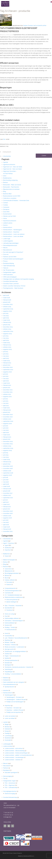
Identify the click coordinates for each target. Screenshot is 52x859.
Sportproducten (9, 686)
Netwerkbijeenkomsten (10, 245)
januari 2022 (6, 387)
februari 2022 (7, 385)
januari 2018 (6, 491)
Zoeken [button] (44, 155)
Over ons (5, 254)
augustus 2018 (7, 475)
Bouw (6, 578)
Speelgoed (8, 665)
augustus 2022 (7, 372)
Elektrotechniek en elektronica (14, 597)
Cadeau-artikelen (10, 580)
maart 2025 (6, 320)
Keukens (7, 625)
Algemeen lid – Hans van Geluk (12, 169)
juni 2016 (5, 520)
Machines (7, 640)
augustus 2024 (7, 333)
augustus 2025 (7, 311)
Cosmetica (8, 593)
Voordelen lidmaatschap (10, 281)
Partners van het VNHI (9, 256)
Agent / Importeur (8, 543)
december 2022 (8, 367)
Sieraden (7, 662)
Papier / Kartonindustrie (12, 656)
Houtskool (9, 610)
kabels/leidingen (11, 602)
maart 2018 (6, 486)
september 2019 (8, 448)
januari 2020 (6, 439)
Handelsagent (9, 695)
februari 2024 (7, 345)
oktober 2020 (7, 419)
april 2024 (6, 340)
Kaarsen (8, 584)
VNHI (7, 853)
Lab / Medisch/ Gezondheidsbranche (16, 638)
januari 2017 (6, 509)
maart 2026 (6, 297)
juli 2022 (5, 374)
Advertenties (7, 156)
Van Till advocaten (8, 270)
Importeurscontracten (9, 220)
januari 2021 (6, 412)
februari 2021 (7, 410)
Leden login (6, 238)
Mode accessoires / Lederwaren (14, 647)
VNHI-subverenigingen (10, 277)
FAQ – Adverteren (10, 783)
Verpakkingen (9, 671)
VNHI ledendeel (8, 274)
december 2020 (8, 414)
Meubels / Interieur (10, 644)
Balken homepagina (9, 560)
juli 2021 (5, 399)
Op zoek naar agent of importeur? (13, 252)
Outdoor (7, 653)
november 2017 (7, 493)
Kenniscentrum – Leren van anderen (13, 234)
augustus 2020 (7, 423)
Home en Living (9, 614)
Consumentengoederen (12, 590)
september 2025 (8, 309)
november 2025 (8, 304)
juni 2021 (5, 401)
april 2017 (6, 502)
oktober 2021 (7, 394)
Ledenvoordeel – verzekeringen (14, 757)
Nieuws (5, 247)
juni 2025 (5, 313)
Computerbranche (10, 588)
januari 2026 (6, 302)
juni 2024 (5, 336)
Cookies (5, 205)
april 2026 (6, 295)
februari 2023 (7, 363)
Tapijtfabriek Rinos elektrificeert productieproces (18, 29)
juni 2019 (5, 455)
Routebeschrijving (8, 263)
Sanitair (7, 658)
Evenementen (7, 214)
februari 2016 (7, 529)
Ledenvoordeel (7, 746)
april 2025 (6, 318)
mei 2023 (6, 356)
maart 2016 (6, 527)
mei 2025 (6, 315)
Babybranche (9, 571)
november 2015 (7, 531)
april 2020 (6, 432)
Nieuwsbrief (6, 765)
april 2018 (6, 484)
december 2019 (8, 441)
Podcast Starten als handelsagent (13, 259)
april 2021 (6, 405)
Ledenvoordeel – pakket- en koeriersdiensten (18, 755)
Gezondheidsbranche (9, 684)
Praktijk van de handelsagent (14, 701)
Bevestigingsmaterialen (12, 573)
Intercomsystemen (12, 599)
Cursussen (6, 207)
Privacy (5, 261)
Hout (6, 616)
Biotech (7, 575)
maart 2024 (6, 342)
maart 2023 (6, 360)
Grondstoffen (9, 608)
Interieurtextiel (10, 629)
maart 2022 (6, 383)
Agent (6, 545)
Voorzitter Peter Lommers (11, 283)
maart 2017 (6, 504)
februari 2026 (7, 300)
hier (4, 139)
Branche (5, 566)
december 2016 (8, 511)
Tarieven (5, 268)
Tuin (4, 778)
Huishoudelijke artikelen (12, 618)
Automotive (8, 569)
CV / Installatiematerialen (12, 595)
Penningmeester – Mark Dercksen (13, 288)
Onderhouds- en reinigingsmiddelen (15, 651)
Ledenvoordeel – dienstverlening (14, 750)
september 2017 (8, 497)
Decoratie (9, 582)
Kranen (7, 556)
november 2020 (8, 417)
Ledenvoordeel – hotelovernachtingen (16, 753)
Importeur (8, 550)
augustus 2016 (7, 518)
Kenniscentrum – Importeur (11, 232)
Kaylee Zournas (28, 25)
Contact (5, 202)
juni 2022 (5, 376)
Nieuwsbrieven (7, 250)
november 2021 (7, 392)
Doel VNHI (6, 211)
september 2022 (8, 369)
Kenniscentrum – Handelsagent (12, 229)
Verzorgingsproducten (9, 791)
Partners (5, 768)
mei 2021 (6, 403)
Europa (7, 731)
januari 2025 (6, 324)
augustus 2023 (7, 349)
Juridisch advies (7, 223)
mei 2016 (6, 522)
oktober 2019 (7, 446)
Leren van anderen (10, 716)
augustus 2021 (7, 396)
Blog (4, 191)
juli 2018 (5, 477)
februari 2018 (7, 488)
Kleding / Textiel (10, 627)
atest (4, 176)
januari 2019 (6, 464)
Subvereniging (7, 776)
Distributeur (8, 547)
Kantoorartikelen (10, 623)
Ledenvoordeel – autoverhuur (13, 748)
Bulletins (5, 677)
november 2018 (8, 468)
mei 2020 (6, 430)
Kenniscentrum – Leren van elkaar (13, 236)
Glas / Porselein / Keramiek (13, 605)
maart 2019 (6, 459)
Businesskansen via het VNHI (11, 196)
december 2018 (8, 466)
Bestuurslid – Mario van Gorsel (12, 184)
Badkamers (6, 554)
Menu (48, 2)
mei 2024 (6, 338)
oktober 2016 (7, 515)
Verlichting (8, 669)
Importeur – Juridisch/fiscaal (14, 710)
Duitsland (6, 680)
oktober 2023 (7, 347)
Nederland (8, 738)
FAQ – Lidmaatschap (11, 787)
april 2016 (6, 524)
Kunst (6, 633)
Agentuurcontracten (9, 164)
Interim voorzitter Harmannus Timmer (14, 286)
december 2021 (8, 390)
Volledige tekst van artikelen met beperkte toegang (18, 279)
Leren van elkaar (10, 718)
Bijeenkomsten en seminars (11, 189)
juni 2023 (5, 354)
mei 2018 (6, 482)
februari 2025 (7, 322)
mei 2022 (6, 378)
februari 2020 (7, 437)
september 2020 (8, 421)
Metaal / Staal (9, 642)
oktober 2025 (7, 306)
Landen (5, 722)
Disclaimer (6, 209)
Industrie (5, 690)
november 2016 (8, 513)
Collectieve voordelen (9, 198)
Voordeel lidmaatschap (10, 797)
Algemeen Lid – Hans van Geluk (12, 167)
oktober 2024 (7, 329)
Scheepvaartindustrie (11, 660)
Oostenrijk (8, 740)
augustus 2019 (7, 450)
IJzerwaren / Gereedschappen (14, 620)
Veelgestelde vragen (9, 272)
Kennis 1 (5, 225)
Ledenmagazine (8, 241)
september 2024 (8, 331)
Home (5, 218)
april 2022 (6, 381)
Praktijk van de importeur (13, 712)
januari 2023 (6, 365)
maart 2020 (6, 435)
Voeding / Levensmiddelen (13, 674)
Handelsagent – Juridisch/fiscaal (16, 699)
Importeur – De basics (12, 708)
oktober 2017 (7, 495)
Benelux (7, 726)
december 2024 (8, 327)
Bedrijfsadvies (7, 178)
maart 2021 (6, 408)
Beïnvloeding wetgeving (10, 180)
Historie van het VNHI (9, 216)
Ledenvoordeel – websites (13, 759)
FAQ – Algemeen (10, 785)
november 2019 (8, 443)
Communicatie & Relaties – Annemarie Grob (16, 200)
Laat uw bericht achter (39, 25)
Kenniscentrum (7, 227)
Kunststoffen (8, 635)
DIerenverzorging (10, 793)
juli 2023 (5, 351)
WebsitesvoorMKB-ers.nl (28, 856)
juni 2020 (5, 428)
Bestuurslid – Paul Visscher (11, 187)
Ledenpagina (7, 744)
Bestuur (5, 182)
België (7, 724)
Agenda (5, 162)
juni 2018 (5, 479)
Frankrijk (7, 733)
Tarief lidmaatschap (9, 265)
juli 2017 (5, 500)
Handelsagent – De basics (14, 697)
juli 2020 (5, 426)
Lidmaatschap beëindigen (11, 243)
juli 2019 (5, 452)
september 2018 (8, 473)
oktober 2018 (7, 470)
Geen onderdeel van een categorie (13, 682)
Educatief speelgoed (11, 772)
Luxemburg (8, 735)
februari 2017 (7, 506)
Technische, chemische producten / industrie (18, 667)
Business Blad (7, 193)
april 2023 (6, 358)
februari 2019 (7, 461)
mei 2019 (6, 457)
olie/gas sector (9, 649)
